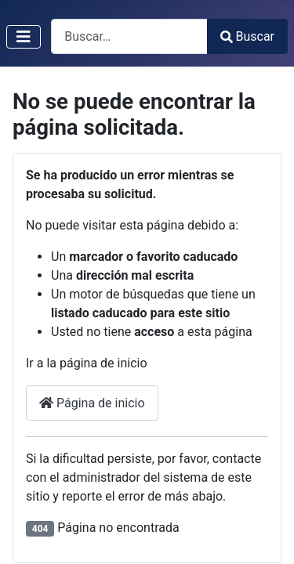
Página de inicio (92, 403)
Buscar (247, 36)
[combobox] (129, 36)
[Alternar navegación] (23, 37)
